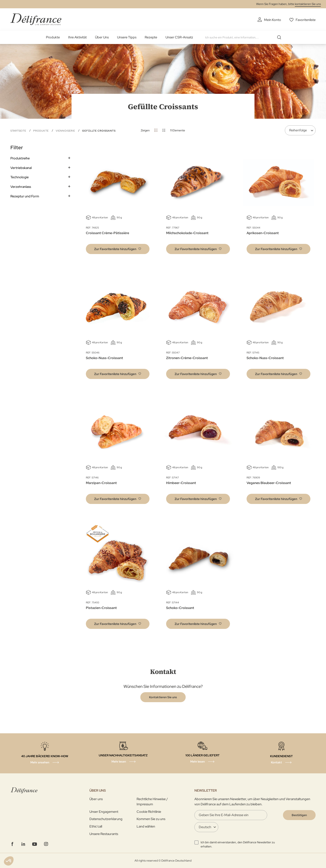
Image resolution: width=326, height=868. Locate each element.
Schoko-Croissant (180, 608)
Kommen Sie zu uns (151, 819)
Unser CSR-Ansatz (179, 37)
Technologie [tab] (19, 177)
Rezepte (151, 37)
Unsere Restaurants (103, 834)
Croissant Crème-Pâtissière (107, 233)
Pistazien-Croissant (101, 608)
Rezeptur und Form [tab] (24, 196)
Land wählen (146, 826)
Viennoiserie (66, 130)
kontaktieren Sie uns (308, 4)
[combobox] (244, 37)
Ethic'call (95, 826)
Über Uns (102, 37)
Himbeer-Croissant (181, 483)
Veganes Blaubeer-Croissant (269, 483)
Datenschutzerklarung (105, 819)
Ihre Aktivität (77, 37)
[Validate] (299, 815)
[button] (118, 249)
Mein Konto (272, 20)
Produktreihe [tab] (20, 158)
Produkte (53, 37)
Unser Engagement (103, 811)
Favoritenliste (306, 20)
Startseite (18, 130)
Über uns (96, 799)
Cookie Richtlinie (149, 811)
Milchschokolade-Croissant (187, 233)
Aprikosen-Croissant (263, 233)
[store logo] (35, 19)
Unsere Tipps (126, 37)
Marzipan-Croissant (101, 483)
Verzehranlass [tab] (20, 187)
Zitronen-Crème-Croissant (187, 358)
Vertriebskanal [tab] (21, 168)
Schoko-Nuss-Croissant (104, 358)
